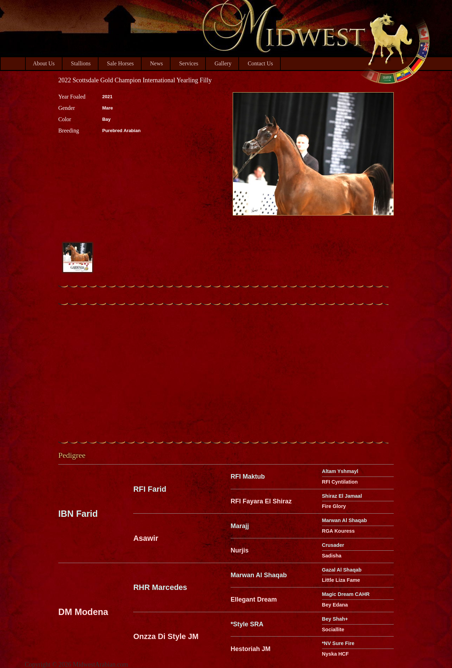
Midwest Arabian (395, 46)
